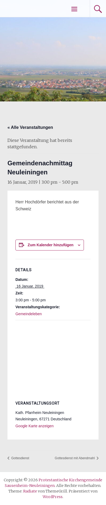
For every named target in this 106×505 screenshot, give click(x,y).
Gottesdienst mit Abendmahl (75, 458)
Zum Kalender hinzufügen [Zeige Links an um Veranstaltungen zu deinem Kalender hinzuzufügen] (51, 245)
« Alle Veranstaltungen (30, 127)
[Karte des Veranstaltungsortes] (53, 359)
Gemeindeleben (28, 314)
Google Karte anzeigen (34, 426)
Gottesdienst (19, 458)
